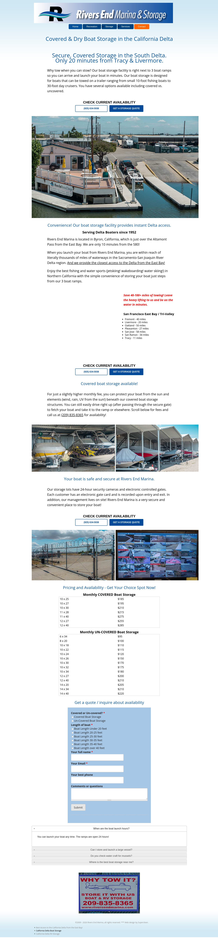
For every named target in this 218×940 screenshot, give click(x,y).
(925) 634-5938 (91, 108)
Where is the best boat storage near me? (111, 862)
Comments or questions (87, 786)
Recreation (91, 26)
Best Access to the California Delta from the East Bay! (59, 927)
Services (125, 26)
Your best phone (82, 774)
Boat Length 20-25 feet (88, 732)
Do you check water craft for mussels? (111, 855)
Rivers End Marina (95, 922)
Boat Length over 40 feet (89, 748)
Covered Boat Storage (87, 717)
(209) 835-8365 (72, 415)
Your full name (82, 752)
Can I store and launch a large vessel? (111, 849)
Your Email (79, 763)
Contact (142, 26)
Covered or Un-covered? (88, 713)
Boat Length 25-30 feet (88, 736)
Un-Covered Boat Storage (90, 721)
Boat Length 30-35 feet (88, 740)
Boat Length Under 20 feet (90, 728)
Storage (109, 26)
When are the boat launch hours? (111, 828)
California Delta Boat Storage (48, 930)
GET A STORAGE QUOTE (126, 108)
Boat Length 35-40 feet (88, 744)
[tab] (109, 829)
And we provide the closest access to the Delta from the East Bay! (116, 262)
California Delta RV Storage (48, 933)
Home (75, 26)
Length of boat (82, 725)
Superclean (143, 922)
